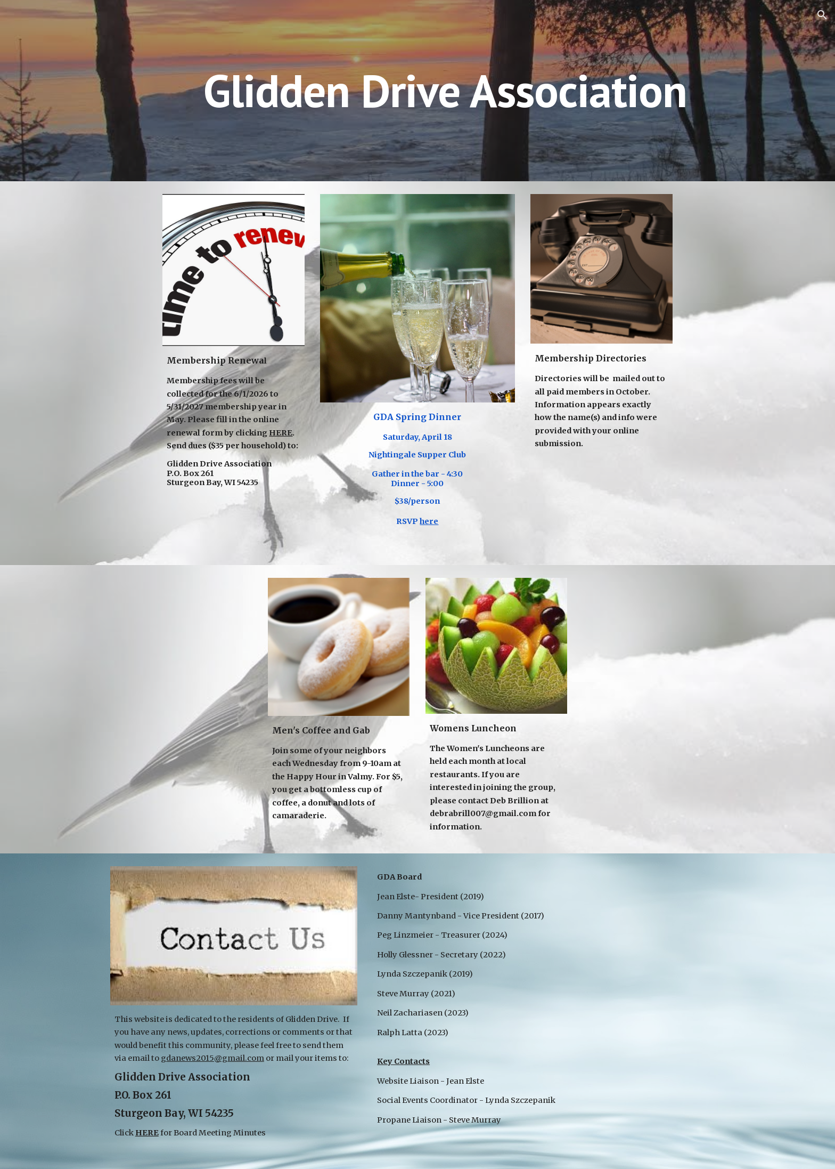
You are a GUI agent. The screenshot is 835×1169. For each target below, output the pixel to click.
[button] (822, 15)
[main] (417, 90)
